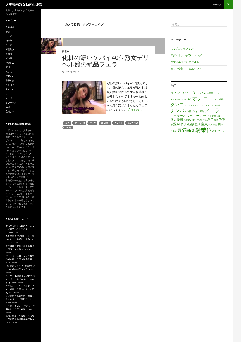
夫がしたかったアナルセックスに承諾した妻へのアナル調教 (20, 289)
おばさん (10, 62)
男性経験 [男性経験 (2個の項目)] (189, 124)
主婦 (8, 67)
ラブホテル (11, 102)
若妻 (8, 31)
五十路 (9, 44)
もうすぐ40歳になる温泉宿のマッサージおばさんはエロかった (20, 279)
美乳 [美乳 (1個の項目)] (215, 124)
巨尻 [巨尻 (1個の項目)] (205, 120)
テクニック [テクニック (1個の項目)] (204, 105)
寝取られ (10, 76)
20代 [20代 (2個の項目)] (173, 93)
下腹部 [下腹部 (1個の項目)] (213, 116)
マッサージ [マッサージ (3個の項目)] (194, 116)
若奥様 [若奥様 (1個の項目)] (174, 131)
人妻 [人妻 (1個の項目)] (218, 116)
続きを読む (137, 109)
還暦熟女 (10, 49)
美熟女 (9, 53)
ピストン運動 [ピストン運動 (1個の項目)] (198, 111)
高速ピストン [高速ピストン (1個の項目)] (218, 131)
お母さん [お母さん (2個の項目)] (201, 93)
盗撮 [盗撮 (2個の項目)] (197, 124)
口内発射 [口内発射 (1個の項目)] (192, 120)
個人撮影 (105, 123)
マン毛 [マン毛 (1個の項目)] (206, 116)
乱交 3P (9, 89)
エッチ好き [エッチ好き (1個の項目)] (176, 99)
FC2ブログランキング (183, 48)
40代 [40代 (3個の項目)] (184, 93)
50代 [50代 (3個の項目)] (192, 93)
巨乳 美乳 (10, 84)
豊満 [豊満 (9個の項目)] (182, 130)
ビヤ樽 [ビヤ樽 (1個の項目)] (188, 111)
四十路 (65, 51)
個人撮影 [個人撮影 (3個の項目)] (177, 120)
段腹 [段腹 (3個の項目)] (222, 120)
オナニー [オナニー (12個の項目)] (202, 98)
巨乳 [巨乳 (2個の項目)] (199, 119)
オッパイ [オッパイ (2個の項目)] (186, 99)
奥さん (9, 71)
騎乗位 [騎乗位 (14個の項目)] (204, 129)
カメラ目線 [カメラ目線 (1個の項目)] (219, 99)
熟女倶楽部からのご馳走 (185, 61)
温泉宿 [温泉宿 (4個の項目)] (178, 124)
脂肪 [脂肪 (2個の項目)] (220, 124)
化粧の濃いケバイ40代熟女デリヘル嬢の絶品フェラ (105, 61)
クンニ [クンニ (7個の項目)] (177, 104)
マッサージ (11, 98)
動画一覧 (217, 4)
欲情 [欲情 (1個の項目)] (216, 120)
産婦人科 (10, 111)
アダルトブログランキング (186, 55)
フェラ (93, 123)
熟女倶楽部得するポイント (186, 68)
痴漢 (8, 107)
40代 (67, 123)
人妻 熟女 (10, 27)
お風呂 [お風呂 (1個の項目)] (210, 93)
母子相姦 (10, 80)
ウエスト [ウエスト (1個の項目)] (218, 93)
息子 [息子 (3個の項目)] (210, 120)
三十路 (9, 36)
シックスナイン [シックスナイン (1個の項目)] (191, 105)
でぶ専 (9, 58)
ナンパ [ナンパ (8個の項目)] (177, 110)
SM (7, 93)
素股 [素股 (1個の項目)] (210, 124)
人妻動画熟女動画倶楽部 (24, 4)
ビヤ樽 (68, 127)
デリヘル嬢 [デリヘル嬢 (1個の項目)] (215, 105)
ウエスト (118, 123)
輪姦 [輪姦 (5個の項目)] (191, 130)
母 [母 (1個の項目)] (172, 124)
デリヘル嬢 (80, 123)
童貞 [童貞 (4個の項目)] (204, 124)
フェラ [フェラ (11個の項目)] (212, 110)
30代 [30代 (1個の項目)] (179, 93)
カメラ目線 (133, 123)
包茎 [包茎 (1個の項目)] (186, 120)
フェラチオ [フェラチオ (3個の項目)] (178, 116)
